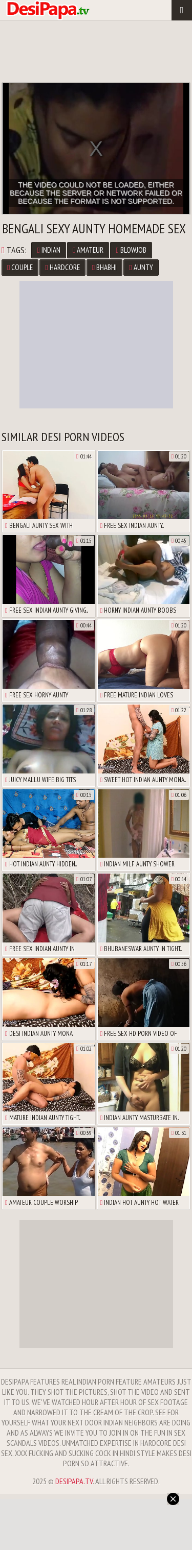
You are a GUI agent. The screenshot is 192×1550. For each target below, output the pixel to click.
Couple (20, 267)
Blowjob (131, 250)
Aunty (141, 267)
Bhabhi (104, 267)
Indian (48, 250)
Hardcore (62, 267)
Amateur (88, 250)
